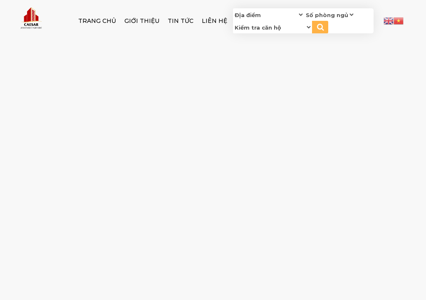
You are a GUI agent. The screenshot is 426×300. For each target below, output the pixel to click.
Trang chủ (97, 21)
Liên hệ (214, 21)
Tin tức (180, 21)
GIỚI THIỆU (141, 21)
